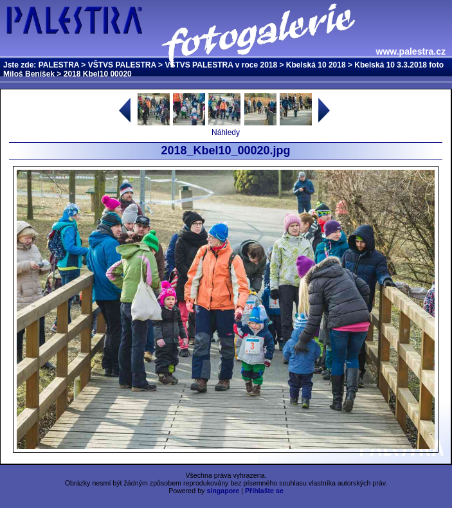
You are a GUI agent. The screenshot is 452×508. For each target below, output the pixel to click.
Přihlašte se (264, 490)
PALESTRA (59, 64)
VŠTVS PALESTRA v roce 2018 (221, 64)
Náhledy (226, 132)
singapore (222, 490)
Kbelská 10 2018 (316, 64)
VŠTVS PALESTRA (122, 64)
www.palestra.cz (411, 51)
